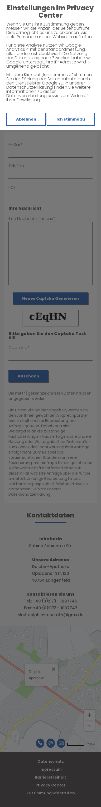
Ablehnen (26, 119)
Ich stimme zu (70, 119)
